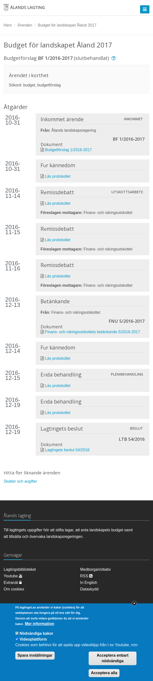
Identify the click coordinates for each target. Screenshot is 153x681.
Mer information (39, 624)
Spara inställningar (34, 655)
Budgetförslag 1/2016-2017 (68, 150)
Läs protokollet (57, 176)
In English (88, 582)
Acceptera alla (104, 673)
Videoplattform (33, 639)
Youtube (13, 576)
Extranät (13, 582)
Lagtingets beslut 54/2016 (67, 450)
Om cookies (14, 589)
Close (134, 603)
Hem (8, 25)
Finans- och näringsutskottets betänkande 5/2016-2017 (92, 332)
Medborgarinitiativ (95, 569)
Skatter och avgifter (20, 481)
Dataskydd (89, 589)
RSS (86, 576)
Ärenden (24, 25)
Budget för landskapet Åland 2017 (67, 25)
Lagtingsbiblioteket (20, 569)
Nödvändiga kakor (36, 633)
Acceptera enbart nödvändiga (112, 658)
